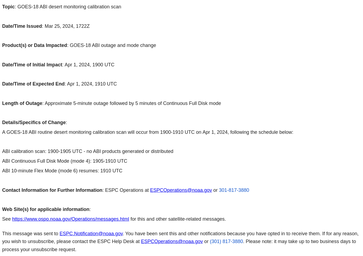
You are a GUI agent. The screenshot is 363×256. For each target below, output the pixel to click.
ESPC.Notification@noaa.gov (91, 233)
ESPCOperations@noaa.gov (181, 190)
